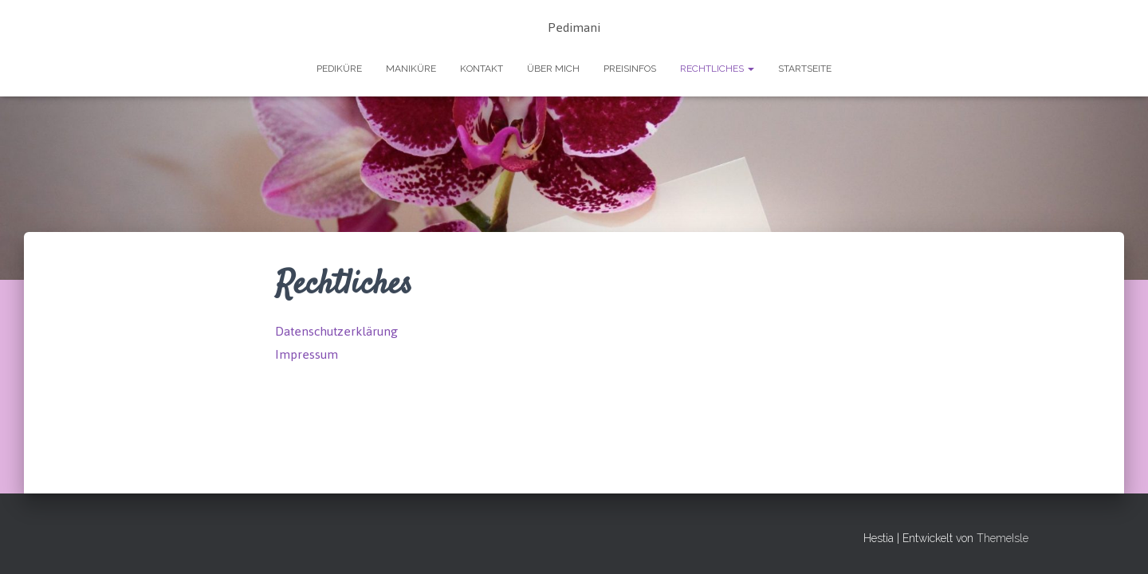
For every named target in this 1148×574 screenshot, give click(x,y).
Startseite (805, 68)
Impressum (306, 354)
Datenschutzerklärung (336, 331)
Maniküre (411, 68)
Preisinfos (629, 68)
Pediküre (339, 68)
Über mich (553, 68)
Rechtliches (717, 68)
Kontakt (481, 68)
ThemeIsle (1002, 538)
